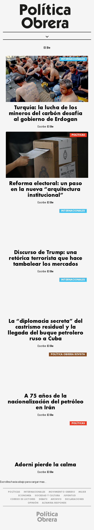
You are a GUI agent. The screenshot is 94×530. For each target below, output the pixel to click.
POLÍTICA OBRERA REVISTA (68, 354)
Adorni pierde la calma (45, 464)
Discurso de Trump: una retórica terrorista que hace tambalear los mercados (45, 258)
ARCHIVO (56, 499)
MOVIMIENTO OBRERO (62, 492)
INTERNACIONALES (73, 59)
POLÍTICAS (78, 135)
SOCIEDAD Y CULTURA (47, 496)
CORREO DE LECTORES (22, 499)
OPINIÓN (33, 503)
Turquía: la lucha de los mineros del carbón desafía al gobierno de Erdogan (45, 113)
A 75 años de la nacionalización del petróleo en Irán (45, 402)
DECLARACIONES (74, 499)
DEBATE (43, 499)
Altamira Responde (54, 503)
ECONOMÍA (24, 496)
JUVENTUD (70, 496)
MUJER (82, 492)
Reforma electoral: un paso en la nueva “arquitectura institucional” (45, 189)
